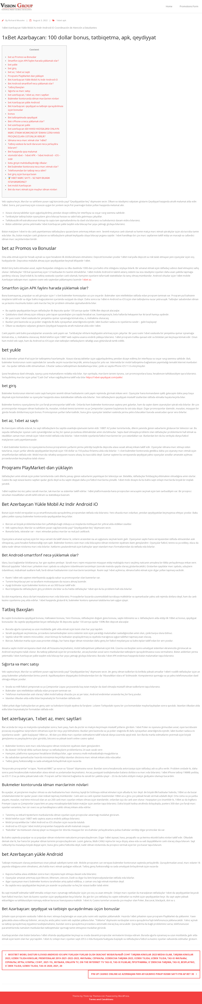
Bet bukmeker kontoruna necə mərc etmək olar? (33, 166)
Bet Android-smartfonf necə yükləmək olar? (31, 83)
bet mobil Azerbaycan (19, 185)
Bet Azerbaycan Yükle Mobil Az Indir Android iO (33, 79)
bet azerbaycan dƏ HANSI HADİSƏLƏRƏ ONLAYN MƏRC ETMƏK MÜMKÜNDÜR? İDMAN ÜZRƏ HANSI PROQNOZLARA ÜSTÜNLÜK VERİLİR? (34, 132)
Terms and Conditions (101, 999)
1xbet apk (61, 20)
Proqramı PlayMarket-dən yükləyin (26, 76)
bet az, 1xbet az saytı (19, 72)
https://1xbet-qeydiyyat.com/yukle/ (104, 377)
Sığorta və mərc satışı (19, 91)
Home (169, 6)
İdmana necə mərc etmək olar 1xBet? (27, 140)
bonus (11, 113)
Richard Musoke (16, 20)
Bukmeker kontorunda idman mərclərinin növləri (33, 98)
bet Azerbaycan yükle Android (24, 102)
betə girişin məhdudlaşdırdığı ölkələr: (27, 163)
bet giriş (12, 68)
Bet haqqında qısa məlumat (22, 151)
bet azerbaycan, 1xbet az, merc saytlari (28, 94)
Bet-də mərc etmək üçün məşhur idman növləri (32, 189)
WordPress (123, 996)
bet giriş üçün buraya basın (22, 174)
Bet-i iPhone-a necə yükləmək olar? (26, 121)
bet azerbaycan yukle (19, 125)
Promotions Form (189, 6)
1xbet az (86, 279)
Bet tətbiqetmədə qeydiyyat (22, 117)
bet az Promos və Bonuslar (22, 57)
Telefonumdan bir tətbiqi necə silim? (27, 170)
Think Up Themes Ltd (94, 996)
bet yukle (12, 64)
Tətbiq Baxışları (16, 87)
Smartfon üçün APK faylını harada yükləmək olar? (33, 60)
